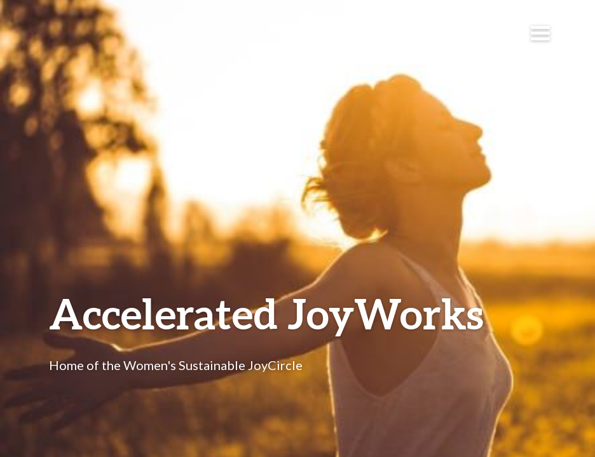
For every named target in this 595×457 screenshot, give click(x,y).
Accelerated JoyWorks (266, 313)
